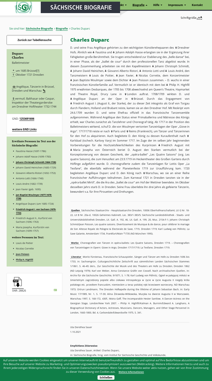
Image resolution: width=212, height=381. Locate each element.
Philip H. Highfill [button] (179, 85)
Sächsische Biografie (39, 28)
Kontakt (197, 5)
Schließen (106, 377)
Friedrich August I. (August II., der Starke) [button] (99, 103)
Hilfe (156, 5)
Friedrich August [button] (172, 145)
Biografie (62, 28)
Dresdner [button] (183, 47)
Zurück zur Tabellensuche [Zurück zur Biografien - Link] (35, 40)
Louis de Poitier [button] (103, 75)
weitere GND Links (24, 129)
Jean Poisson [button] (140, 80)
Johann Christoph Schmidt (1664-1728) (36, 162)
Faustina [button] (101, 52)
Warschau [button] (152, 173)
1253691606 (26, 118)
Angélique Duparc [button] (85, 99)
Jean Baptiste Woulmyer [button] (88, 80)
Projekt (119, 5)
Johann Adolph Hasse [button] (129, 52)
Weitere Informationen (131, 372)
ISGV (16, 12)
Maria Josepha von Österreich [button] (94, 150)
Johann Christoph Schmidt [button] (172, 66)
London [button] (132, 94)
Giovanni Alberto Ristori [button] (123, 71)
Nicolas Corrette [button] (149, 75)
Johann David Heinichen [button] (88, 71)
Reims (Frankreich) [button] (140, 131)
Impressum (175, 5)
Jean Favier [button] (126, 75)
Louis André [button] (175, 71)
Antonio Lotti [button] (150, 71)
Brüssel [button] (138, 99)
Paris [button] (116, 131)
